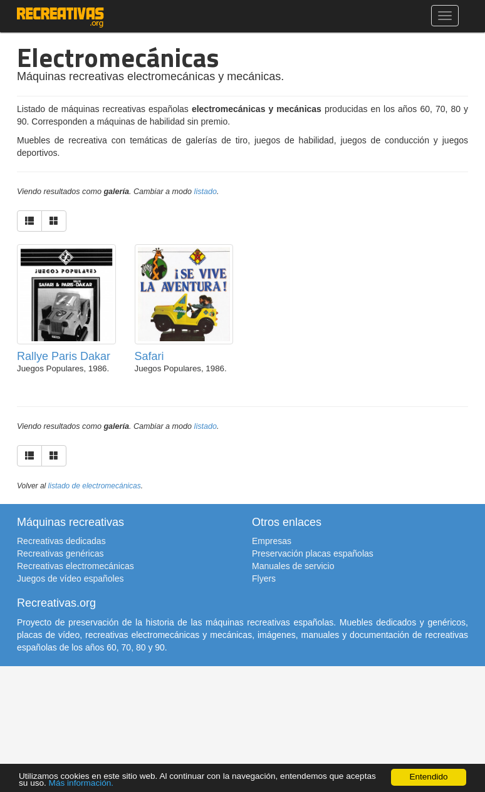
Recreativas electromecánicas (75, 566)
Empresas (271, 541)
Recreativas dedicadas (61, 541)
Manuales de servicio (293, 566)
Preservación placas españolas (312, 553)
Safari (149, 356)
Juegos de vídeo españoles (70, 578)
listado (205, 191)
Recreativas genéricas (60, 553)
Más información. (81, 783)
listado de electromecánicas (94, 485)
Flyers (264, 578)
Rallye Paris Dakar (63, 356)
